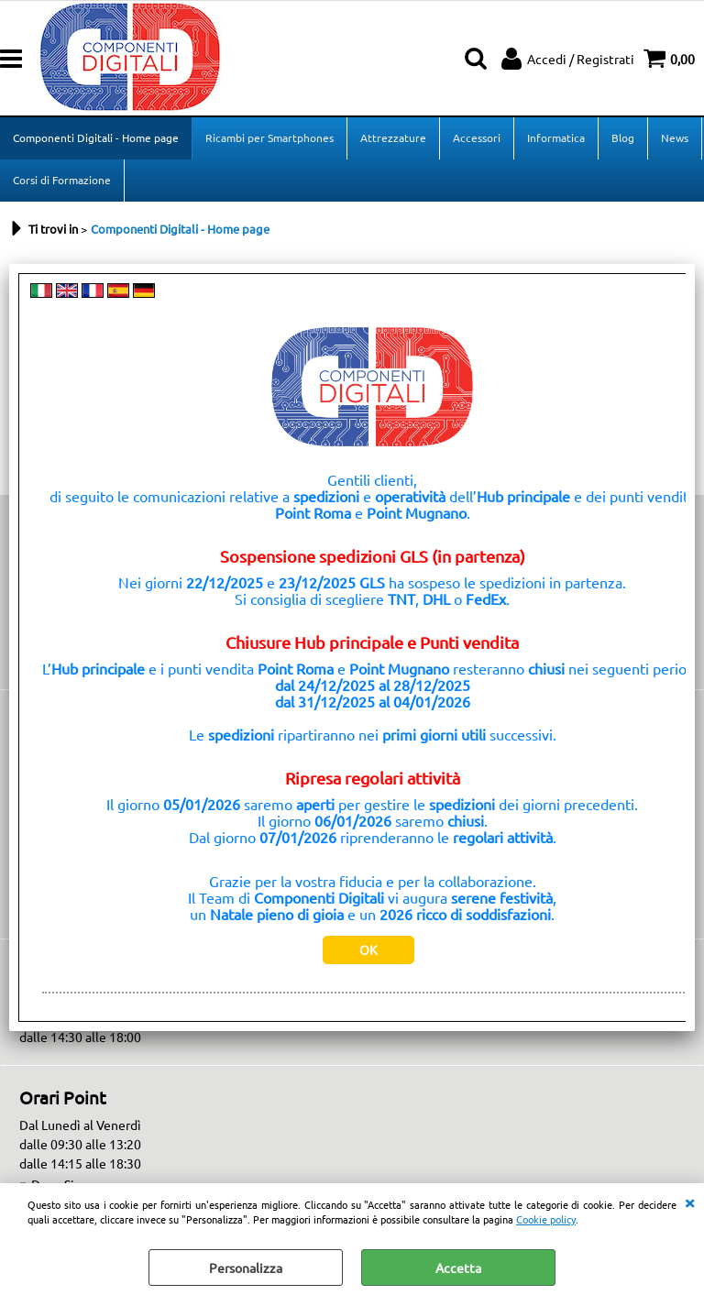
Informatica (556, 137)
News (674, 137)
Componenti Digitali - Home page (96, 137)
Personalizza (245, 1267)
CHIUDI (689, 1201)
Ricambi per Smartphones (269, 137)
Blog (622, 137)
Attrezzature (393, 137)
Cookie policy (546, 1219)
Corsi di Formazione (62, 179)
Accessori (476, 137)
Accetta (458, 1267)
